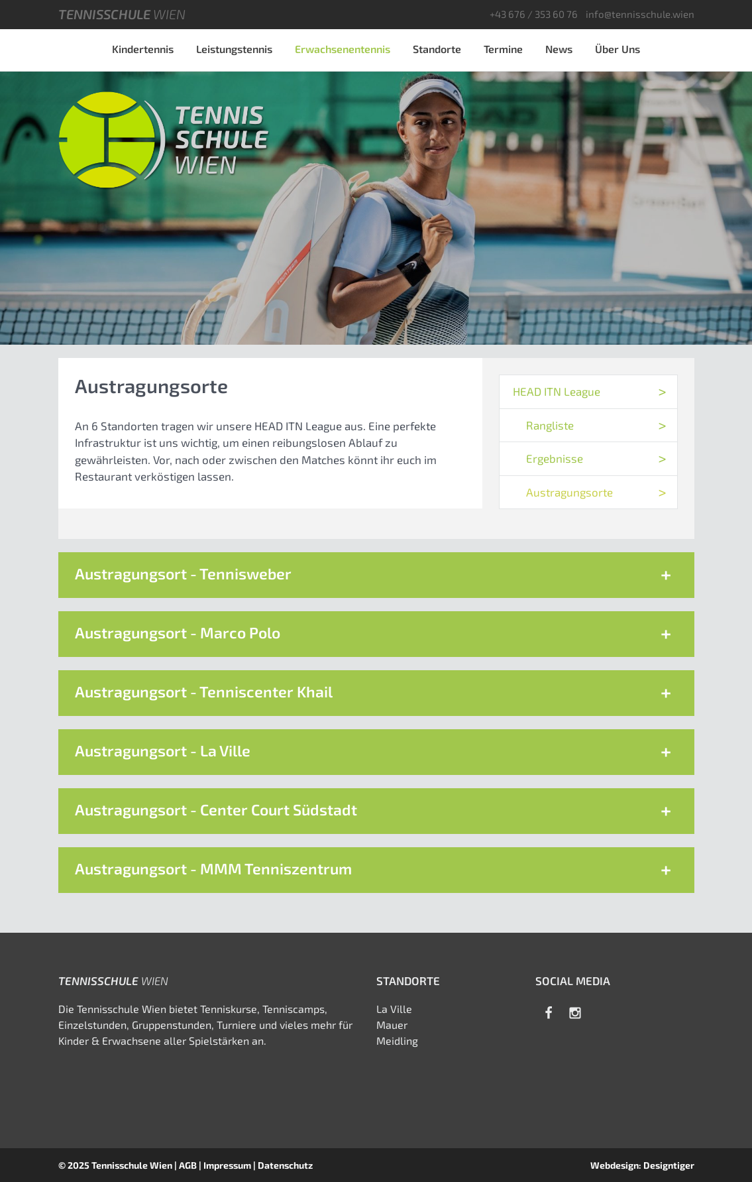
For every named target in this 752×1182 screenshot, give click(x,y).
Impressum (227, 1165)
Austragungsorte (569, 492)
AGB (188, 1165)
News (558, 48)
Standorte (437, 48)
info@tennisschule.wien (640, 14)
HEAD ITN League (556, 391)
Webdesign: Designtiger (642, 1165)
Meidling (397, 1040)
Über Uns (617, 48)
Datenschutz (285, 1165)
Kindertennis (143, 48)
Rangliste (550, 425)
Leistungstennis (234, 48)
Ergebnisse (554, 458)
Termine (503, 48)
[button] (376, 575)
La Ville (394, 1008)
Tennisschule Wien (131, 1165)
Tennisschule (122, 14)
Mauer (391, 1024)
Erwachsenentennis (342, 48)
